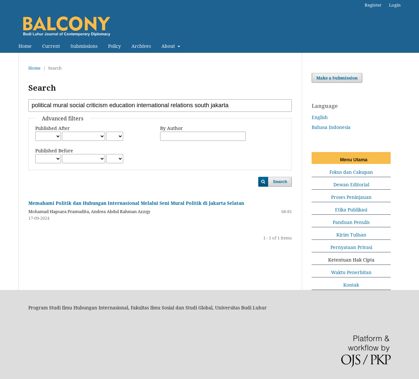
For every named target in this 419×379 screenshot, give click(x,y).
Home (25, 46)
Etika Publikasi (351, 209)
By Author (171, 128)
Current (51, 46)
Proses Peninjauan (351, 197)
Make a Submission (337, 78)
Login (395, 5)
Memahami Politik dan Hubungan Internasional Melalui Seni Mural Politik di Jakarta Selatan (136, 203)
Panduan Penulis (351, 222)
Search (280, 181)
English (320, 117)
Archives (141, 46)
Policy (114, 46)
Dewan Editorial (351, 184)
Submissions (84, 46)
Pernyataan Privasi (351, 247)
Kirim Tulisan (351, 235)
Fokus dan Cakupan (351, 172)
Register (373, 5)
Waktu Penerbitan (351, 272)
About (168, 46)
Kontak (351, 285)
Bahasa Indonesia (331, 127)
